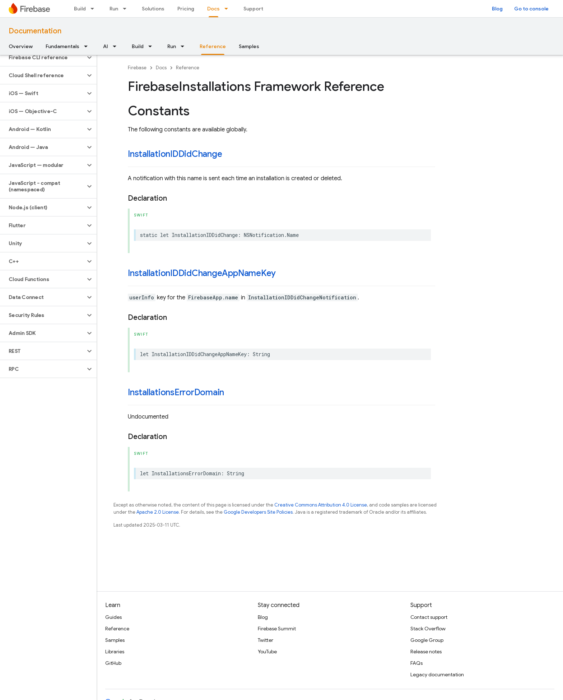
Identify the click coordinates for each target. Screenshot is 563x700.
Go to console (531, 8)
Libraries (114, 651)
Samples (249, 46)
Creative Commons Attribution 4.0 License (320, 505)
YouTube (267, 651)
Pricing (185, 8)
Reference (187, 68)
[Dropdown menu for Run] (126, 8)
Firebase (137, 68)
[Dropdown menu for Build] (94, 8)
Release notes (426, 651)
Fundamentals (62, 46)
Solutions (153, 8)
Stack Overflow (428, 628)
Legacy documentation (437, 674)
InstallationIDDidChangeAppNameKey (202, 273)
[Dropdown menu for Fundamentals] (88, 46)
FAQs (416, 663)
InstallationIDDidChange (175, 154)
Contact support (428, 617)
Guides (113, 617)
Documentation (35, 31)
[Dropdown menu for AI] (116, 46)
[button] (42, 57)
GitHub (113, 663)
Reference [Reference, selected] (213, 46)
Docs (161, 68)
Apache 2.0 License (157, 512)
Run (114, 8)
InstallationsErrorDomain (176, 392)
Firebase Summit (277, 628)
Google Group (426, 640)
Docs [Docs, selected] (213, 8)
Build (80, 8)
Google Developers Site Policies (258, 512)
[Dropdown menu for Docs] (228, 8)
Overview (21, 46)
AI (105, 46)
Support (253, 8)
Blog (497, 8)
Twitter (265, 640)
